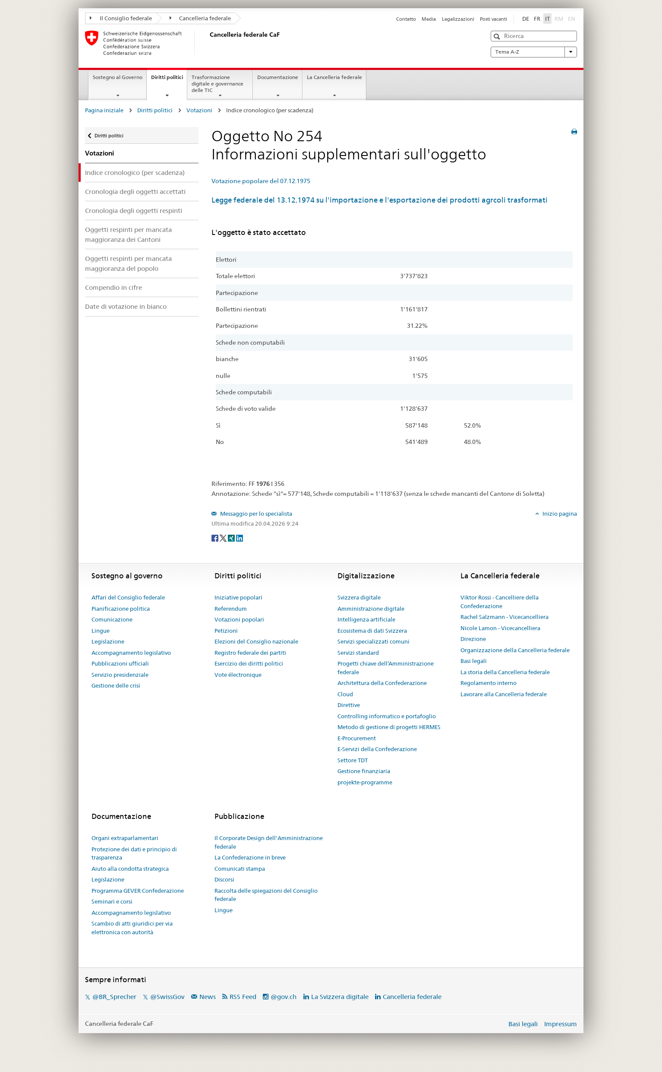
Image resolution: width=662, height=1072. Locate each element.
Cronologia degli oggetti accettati (135, 191)
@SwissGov (167, 997)
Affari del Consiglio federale (128, 597)
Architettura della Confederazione (382, 682)
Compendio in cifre (113, 287)
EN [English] (571, 18)
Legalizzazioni (458, 19)
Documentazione (277, 77)
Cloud (345, 694)
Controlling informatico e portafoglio (386, 716)
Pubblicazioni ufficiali (120, 663)
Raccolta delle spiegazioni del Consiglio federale (266, 895)
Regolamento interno (488, 682)
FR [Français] (537, 18)
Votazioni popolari (239, 619)
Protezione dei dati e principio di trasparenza (134, 853)
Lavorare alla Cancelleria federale (503, 694)
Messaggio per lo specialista (255, 513)
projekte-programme (364, 782)
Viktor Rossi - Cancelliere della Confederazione (499, 601)
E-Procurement (356, 738)
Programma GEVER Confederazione (137, 890)
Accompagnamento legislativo (131, 652)
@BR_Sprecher (114, 997)
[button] (498, 36)
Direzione (473, 638)
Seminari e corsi (111, 901)
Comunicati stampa (239, 868)
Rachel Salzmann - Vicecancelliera (504, 616)
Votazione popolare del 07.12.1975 (260, 181)
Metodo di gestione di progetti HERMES (389, 726)
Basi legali (473, 660)
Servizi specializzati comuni (373, 641)
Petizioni (226, 630)
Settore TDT (352, 760)
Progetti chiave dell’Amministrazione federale (385, 668)
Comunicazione (111, 619)
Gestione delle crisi (115, 685)
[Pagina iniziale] (208, 43)
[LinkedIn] (239, 537)
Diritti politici (169, 79)
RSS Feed (243, 997)
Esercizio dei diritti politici (248, 663)
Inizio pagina (559, 513)
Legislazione (107, 641)
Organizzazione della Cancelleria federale (515, 650)
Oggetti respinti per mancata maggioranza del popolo (128, 263)
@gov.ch (283, 997)
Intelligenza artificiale (366, 619)
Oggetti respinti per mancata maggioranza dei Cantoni (128, 234)
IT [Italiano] (547, 18)
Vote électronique (238, 674)
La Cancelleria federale (334, 77)
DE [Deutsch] (525, 18)
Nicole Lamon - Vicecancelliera (500, 628)
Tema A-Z (533, 52)
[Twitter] (224, 537)
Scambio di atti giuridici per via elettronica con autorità (132, 928)
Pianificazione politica (120, 608)
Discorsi (224, 879)
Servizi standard (358, 652)
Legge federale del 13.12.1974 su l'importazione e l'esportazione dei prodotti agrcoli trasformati (379, 200)
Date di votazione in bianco (126, 306)
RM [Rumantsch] (559, 18)
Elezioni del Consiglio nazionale (256, 641)
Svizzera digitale (359, 597)
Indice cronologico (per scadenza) (135, 172)
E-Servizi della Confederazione (377, 748)
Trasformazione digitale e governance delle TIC (217, 83)
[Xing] (232, 537)
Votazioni (199, 110)
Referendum (230, 608)
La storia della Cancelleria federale (505, 672)
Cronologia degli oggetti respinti (133, 210)
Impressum (560, 1024)
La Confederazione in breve (250, 857)
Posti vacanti (493, 19)
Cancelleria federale (200, 18)
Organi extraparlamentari (124, 837)
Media (429, 19)
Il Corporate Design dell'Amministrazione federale (268, 842)
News (207, 997)
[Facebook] (215, 537)
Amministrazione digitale (370, 608)
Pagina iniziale (104, 110)
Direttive (348, 704)
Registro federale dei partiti (250, 652)
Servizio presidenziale (119, 674)
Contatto (406, 19)
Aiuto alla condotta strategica (130, 868)
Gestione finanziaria (363, 771)
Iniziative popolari (238, 597)
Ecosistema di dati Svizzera (372, 630)
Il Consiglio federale (121, 18)
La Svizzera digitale (340, 997)
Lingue (100, 630)
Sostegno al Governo (117, 77)
